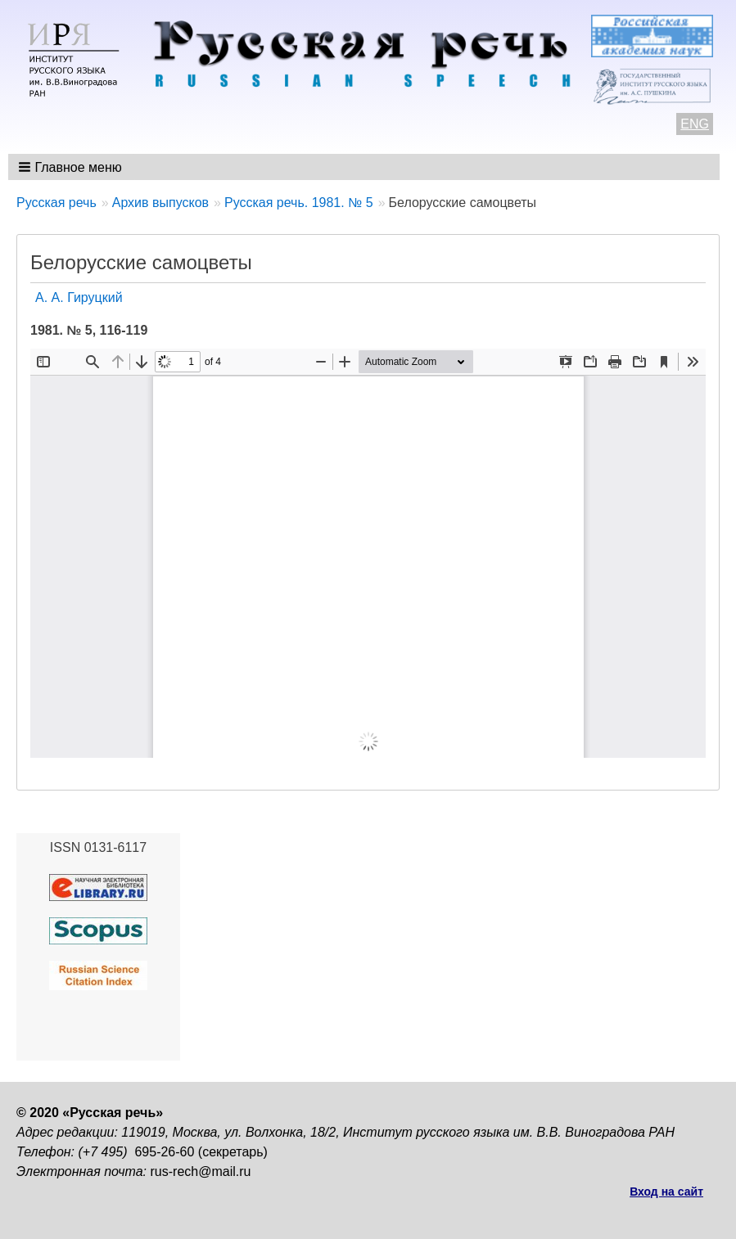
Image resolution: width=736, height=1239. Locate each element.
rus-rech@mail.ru (201, 1171)
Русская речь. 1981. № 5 (298, 203)
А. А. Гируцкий (79, 297)
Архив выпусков (160, 203)
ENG (694, 124)
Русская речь (56, 203)
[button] (71, 167)
